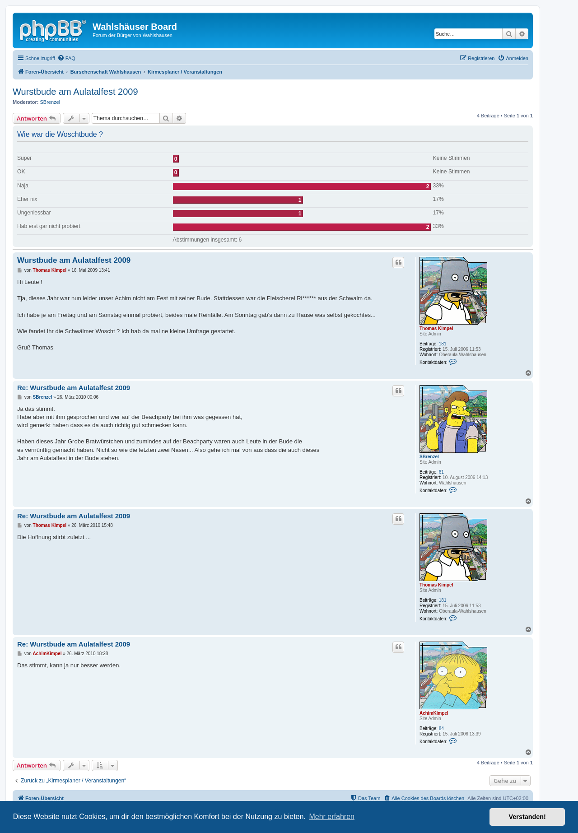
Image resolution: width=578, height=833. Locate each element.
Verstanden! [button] (527, 816)
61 (441, 472)
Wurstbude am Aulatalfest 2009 (75, 92)
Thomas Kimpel (436, 328)
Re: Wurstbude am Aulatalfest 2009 (73, 387)
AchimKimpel (434, 713)
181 (443, 343)
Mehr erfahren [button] (331, 816)
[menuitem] (66, 58)
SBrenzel (50, 102)
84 (441, 728)
